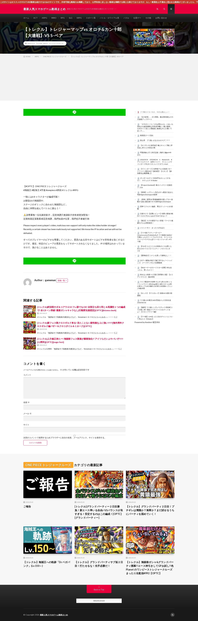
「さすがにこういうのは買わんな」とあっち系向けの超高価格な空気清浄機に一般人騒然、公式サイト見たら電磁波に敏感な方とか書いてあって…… (155, 127)
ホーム (26, 18)
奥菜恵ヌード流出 (146, 135)
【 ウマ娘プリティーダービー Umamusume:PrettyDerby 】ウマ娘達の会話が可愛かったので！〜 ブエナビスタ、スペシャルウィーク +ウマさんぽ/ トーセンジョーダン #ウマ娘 (154, 237)
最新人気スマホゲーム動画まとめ (54, 615)
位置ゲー (137, 18)
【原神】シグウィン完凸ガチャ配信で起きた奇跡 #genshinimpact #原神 (155, 193)
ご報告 (27, 506)
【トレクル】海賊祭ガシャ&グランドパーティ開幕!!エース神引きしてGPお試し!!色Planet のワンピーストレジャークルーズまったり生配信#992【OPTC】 (150, 568)
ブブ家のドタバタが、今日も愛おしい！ (155, 112)
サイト (26, 425)
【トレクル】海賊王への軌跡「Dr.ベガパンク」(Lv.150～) (46, 564)
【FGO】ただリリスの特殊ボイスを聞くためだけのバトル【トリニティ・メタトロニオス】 (154, 248)
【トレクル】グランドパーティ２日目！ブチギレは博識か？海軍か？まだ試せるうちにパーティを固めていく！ (150, 510)
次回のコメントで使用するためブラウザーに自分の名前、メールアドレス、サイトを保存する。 (64, 438)
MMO (53, 18)
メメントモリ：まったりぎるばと (152, 228)
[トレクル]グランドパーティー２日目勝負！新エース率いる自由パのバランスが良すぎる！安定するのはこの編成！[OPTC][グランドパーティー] (99, 512)
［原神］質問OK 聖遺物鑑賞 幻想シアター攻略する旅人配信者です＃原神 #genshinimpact (155, 200)
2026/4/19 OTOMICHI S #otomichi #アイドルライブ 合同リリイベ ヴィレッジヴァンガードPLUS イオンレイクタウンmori (154, 162)
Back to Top (99, 589)
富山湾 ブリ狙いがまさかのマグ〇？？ (155, 140)
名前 (26, 402)
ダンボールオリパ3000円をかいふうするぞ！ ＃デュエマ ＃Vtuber (153, 179)
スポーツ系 (91, 18)
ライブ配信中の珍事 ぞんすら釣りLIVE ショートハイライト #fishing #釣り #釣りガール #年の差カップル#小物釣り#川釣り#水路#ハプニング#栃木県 (154, 285)
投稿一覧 (61, 280)
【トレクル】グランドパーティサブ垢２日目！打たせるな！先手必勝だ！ (99, 564)
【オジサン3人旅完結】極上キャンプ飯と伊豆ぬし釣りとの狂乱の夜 (154, 146)
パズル (126, 18)
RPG (63, 18)
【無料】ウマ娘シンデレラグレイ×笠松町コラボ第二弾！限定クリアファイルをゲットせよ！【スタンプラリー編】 (154, 309)
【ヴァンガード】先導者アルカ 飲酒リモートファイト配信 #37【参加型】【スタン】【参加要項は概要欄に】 (154, 171)
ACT (35, 18)
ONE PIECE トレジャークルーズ (51, 43)
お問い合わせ (161, 18)
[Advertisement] (99, 78)
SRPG (79, 18)
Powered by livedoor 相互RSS (147, 322)
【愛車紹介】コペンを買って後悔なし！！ (155, 255)
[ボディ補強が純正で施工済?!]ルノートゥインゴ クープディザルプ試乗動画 (154, 261)
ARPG (44, 18)
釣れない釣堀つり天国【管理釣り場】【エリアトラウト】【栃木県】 (155, 276)
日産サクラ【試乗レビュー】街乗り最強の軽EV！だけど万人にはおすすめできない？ (155, 215)
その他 (148, 18)
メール (27, 414)
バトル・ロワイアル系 (109, 18)
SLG (70, 18)
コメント (27, 375)
